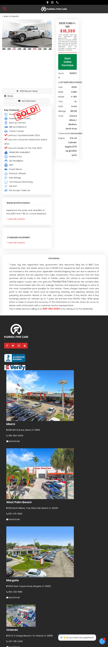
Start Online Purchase (67, 62)
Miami (10, 424)
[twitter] (13, 345)
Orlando (12, 630)
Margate (12, 580)
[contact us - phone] (58, 2)
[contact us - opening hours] (53, 2)
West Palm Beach (19, 502)
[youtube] (25, 345)
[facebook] (7, 345)
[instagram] (19, 345)
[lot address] (48, 2)
